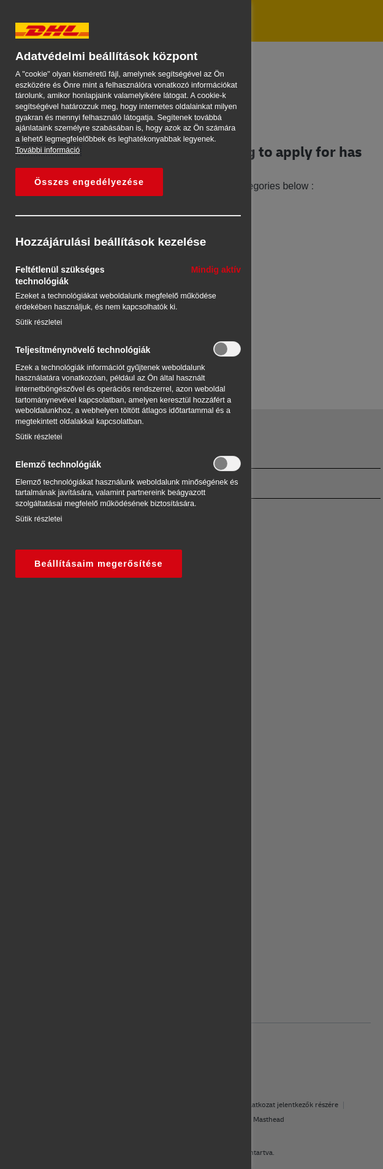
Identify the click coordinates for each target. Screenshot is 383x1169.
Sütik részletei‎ (39, 322)
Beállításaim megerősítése (98, 564)
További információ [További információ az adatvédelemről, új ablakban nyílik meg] (47, 150)
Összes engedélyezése (89, 182)
